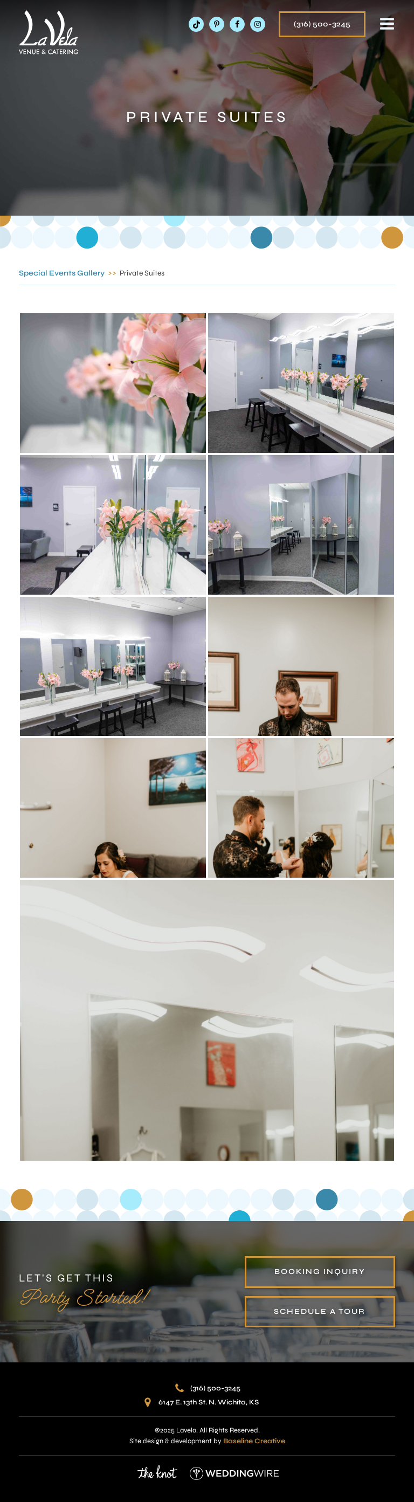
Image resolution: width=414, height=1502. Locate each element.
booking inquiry (319, 1271)
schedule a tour (319, 1311)
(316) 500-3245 (322, 24)
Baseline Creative (254, 1441)
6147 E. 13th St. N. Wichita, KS (208, 1402)
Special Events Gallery (62, 273)
